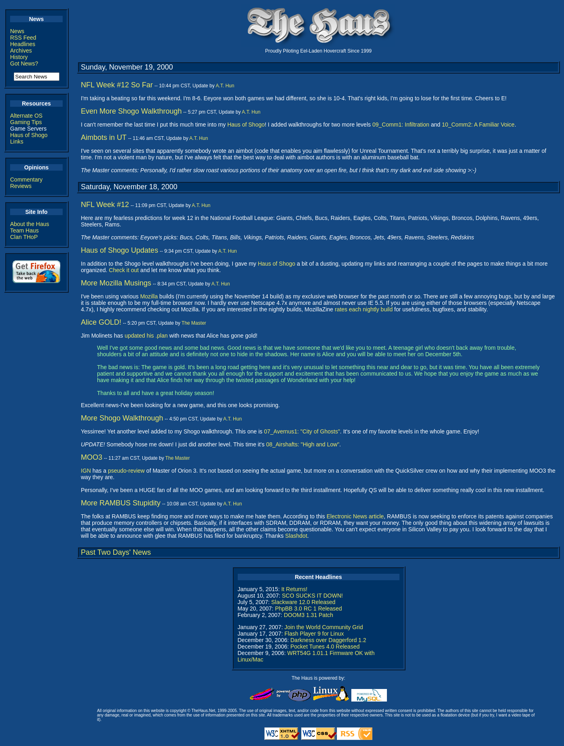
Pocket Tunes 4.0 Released (324, 646)
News (17, 31)
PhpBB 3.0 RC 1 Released (308, 608)
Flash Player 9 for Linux (314, 633)
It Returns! (294, 589)
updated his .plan (146, 335)
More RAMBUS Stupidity (121, 503)
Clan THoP (24, 237)
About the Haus (29, 224)
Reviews (21, 186)
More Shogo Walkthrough (122, 418)
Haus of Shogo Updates (119, 250)
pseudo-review (126, 470)
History (19, 57)
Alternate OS (26, 115)
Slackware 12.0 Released (303, 602)
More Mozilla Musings (116, 283)
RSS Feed (23, 37)
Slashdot (296, 536)
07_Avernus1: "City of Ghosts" (302, 431)
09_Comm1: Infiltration (400, 124)
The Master (194, 323)
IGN (86, 470)
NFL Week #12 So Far (117, 85)
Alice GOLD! (101, 322)
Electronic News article (355, 516)
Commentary (26, 179)
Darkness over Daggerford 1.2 (328, 640)
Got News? (24, 63)
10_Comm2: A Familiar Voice (478, 124)
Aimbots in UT (104, 137)
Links (16, 141)
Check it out (124, 270)
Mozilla (149, 296)
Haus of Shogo (29, 135)
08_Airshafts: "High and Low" (302, 444)
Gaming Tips (26, 122)
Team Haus (24, 230)
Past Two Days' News (116, 552)
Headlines (22, 44)
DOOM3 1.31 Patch (308, 615)
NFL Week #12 (105, 205)
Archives (21, 50)
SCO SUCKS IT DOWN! (312, 595)
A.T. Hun (224, 86)
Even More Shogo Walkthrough (131, 111)
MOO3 (91, 457)
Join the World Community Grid (323, 627)
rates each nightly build (364, 309)
